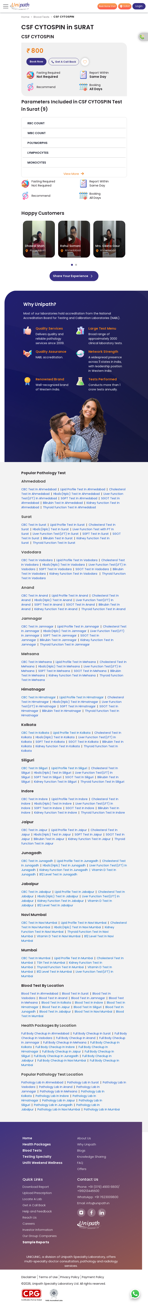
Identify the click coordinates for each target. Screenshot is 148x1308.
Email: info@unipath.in (93, 1204)
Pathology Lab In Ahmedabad (42, 1084)
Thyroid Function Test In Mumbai (60, 968)
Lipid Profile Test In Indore (70, 800)
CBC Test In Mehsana (36, 663)
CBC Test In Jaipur (34, 831)
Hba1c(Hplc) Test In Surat (51, 530)
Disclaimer (28, 1278)
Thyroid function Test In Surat (54, 544)
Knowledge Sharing (91, 1158)
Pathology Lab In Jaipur (58, 1102)
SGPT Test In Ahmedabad (79, 499)
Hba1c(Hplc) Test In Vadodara (63, 566)
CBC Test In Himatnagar (38, 698)
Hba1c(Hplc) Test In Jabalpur (57, 897)
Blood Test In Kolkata (56, 1004)
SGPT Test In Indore (48, 809)
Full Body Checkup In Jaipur (61, 1053)
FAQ (80, 1164)
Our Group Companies (40, 1237)
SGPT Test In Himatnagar (78, 707)
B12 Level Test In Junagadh (58, 876)
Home (25, 17)
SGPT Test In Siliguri (47, 778)
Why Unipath (86, 1146)
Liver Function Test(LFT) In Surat (56, 535)
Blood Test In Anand (53, 999)
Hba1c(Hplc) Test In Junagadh (64, 867)
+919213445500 (88, 1192)
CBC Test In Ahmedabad (38, 490)
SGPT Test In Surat (95, 535)
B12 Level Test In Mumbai (54, 973)
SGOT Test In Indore (80, 809)
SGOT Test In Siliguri (79, 778)
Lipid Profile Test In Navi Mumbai (83, 924)
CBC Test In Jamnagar (37, 628)
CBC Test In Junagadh (37, 862)
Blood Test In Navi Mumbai (93, 1013)
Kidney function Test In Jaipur (89, 840)
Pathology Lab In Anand (55, 1088)
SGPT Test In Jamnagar (60, 637)
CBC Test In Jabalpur (36, 893)
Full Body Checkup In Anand (75, 1039)
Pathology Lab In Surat (83, 1084)
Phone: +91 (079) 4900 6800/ (98, 1188)
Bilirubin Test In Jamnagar (58, 641)
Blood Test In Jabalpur (55, 1013)
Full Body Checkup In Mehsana (64, 1044)
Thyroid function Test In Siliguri (102, 783)
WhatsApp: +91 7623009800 (97, 1198)
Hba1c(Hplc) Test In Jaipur (52, 836)
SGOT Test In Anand (80, 606)
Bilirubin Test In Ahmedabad (63, 504)
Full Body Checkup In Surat (92, 1035)
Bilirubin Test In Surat (58, 539)
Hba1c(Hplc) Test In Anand (53, 601)
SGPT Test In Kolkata (50, 743)
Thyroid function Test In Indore (103, 814)
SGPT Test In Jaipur (88, 836)
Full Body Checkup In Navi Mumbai (61, 1062)
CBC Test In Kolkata (35, 734)
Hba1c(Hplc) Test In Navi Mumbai (77, 928)
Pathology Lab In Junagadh (53, 1106)
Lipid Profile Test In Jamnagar (78, 628)
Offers (81, 1170)
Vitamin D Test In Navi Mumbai (58, 937)
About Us (84, 1139)
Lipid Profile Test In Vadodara (76, 561)
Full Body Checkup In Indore (55, 1048)
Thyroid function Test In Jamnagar (65, 646)
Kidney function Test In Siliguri (55, 783)
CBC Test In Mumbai (35, 959)
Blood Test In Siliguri (88, 1008)
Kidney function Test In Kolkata (58, 747)
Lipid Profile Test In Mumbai (73, 959)
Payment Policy (93, 1278)
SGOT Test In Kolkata (83, 743)
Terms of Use (48, 1278)
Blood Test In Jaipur (56, 1008)
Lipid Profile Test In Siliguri (69, 769)
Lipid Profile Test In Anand (70, 597)
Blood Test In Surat (75, 995)
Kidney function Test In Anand (55, 610)
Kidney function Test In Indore (55, 814)
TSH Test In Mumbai (51, 964)
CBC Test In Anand (34, 597)
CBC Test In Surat (33, 526)
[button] (74, 124)
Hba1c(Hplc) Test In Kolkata (55, 738)
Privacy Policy (69, 1278)
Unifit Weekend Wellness (42, 1164)
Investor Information (38, 1231)
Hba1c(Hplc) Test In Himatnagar (75, 703)
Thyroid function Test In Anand (103, 610)
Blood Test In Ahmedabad (39, 995)
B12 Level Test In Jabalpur (55, 906)
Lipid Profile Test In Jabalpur (74, 893)
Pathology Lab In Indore (52, 1097)
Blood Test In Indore (89, 1004)
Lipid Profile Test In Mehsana (76, 663)
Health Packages (37, 1146)
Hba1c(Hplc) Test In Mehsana (59, 668)
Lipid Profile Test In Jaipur (69, 831)
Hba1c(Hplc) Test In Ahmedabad (76, 495)
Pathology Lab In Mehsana (58, 1093)
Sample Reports (36, 1243)
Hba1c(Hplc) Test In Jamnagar (64, 632)
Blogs (81, 1152)
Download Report (36, 1188)
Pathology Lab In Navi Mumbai (58, 1111)
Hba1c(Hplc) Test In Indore (53, 805)
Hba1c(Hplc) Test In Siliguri (52, 774)
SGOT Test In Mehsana (90, 672)
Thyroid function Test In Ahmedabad (69, 508)
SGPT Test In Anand (48, 606)
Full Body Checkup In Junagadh (56, 1057)
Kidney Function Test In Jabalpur (60, 902)
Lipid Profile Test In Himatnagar (82, 698)
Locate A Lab (32, 1200)
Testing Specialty (37, 1158)
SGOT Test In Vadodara (92, 570)
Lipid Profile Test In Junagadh (77, 862)
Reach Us (30, 1219)
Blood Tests (41, 17)
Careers (29, 1225)
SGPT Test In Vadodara (55, 570)
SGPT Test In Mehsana (54, 672)
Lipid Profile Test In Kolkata (71, 734)
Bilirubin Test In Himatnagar (61, 712)
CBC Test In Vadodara (37, 561)
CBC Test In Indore (34, 800)
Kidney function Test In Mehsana (72, 677)
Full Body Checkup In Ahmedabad (45, 1035)
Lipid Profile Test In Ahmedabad (82, 490)
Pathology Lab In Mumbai (102, 1111)
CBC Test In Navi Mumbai (39, 924)
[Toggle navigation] (6, 6)
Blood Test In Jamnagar (88, 999)
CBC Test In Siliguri (34, 769)
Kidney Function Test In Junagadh (64, 871)
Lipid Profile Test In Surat (67, 526)
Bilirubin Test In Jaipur (49, 840)
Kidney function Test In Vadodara (74, 575)
